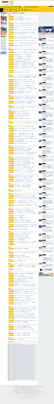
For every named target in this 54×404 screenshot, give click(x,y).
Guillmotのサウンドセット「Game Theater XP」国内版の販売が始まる (25, 285)
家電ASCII (9, 7)
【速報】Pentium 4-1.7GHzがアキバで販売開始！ (22, 118)
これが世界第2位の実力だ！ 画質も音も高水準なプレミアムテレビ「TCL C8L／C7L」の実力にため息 (47, 54)
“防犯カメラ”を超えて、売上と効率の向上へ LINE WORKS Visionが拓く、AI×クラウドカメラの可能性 (47, 48)
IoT (4, 6)
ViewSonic (28, 9)
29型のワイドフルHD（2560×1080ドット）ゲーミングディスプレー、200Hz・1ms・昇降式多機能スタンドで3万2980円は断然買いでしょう (47, 108)
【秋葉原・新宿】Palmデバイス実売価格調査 (21, 248)
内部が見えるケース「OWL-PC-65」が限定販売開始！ (22, 220)
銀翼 (14, 244)
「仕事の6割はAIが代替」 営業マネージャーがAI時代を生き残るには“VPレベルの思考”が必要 (47, 183)
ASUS (22, 8)
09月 (27, 345)
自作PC (26, 6)
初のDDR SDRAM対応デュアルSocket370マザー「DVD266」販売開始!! (25, 224)
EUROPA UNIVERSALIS (18, 190)
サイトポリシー (18, 395)
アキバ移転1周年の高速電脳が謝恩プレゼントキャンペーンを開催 (24, 61)
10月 (29, 345)
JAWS (4, 10)
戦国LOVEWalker (43, 393)
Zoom (34, 10)
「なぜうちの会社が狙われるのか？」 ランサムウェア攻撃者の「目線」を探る (47, 244)
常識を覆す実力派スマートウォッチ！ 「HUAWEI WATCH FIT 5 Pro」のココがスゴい (47, 144)
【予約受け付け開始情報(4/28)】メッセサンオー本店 (22, 18)
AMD (7, 9)
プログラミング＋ (30, 391)
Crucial (22, 9)
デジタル (13, 6)
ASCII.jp (5, 2)
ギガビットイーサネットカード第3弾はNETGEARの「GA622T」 (24, 167)
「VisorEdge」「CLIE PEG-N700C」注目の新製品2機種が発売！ (24, 273)
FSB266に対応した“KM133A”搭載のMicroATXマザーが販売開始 (24, 32)
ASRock (19, 9)
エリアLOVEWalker (15, 393)
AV (27, 6)
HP (25, 8)
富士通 (4, 8)
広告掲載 (36, 395)
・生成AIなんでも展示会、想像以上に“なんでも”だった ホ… (3, 41)
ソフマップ (13, 11)
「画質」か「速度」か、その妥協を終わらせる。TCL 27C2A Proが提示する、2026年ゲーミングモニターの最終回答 (47, 101)
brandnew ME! (16, 11)
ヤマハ (31, 10)
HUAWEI (25, 9)
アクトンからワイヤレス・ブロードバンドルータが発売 (23, 168)
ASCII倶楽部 (51, 6)
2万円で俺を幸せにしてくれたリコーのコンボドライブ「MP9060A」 (25, 302)
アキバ (29, 6)
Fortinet (28, 10)
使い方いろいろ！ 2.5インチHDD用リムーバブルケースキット (24, 233)
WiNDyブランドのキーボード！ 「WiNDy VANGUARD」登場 (24, 87)
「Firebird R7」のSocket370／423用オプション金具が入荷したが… (25, 66)
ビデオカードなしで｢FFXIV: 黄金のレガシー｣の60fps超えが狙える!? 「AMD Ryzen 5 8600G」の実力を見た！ (47, 265)
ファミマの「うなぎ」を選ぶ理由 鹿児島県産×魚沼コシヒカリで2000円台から (48, 71)
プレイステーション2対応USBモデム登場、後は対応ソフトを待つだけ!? (25, 23)
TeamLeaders (20, 7)
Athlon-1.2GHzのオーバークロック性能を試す (21, 113)
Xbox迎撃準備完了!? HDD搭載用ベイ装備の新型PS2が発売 (23, 181)
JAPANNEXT (10, 11)
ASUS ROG (10, 9)
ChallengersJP (36, 7)
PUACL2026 (32, 7)
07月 (23, 345)
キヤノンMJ (7, 11)
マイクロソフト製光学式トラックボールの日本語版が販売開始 (24, 211)
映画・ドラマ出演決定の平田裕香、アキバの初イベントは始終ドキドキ (25, 265)
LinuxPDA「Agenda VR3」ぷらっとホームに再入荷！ (22, 147)
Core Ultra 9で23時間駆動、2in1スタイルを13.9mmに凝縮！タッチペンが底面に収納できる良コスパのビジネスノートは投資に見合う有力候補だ (47, 79)
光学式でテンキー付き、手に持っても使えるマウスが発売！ (23, 295)
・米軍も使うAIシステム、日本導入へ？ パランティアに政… (3, 38)
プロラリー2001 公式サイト (18, 269)
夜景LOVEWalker (29, 393)
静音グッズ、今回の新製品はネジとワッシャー (21, 217)
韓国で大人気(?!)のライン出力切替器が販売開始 (21, 150)
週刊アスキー (16, 7)
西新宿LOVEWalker (24, 393)
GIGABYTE (13, 9)
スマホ (32, 6)
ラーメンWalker (11, 393)
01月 (11, 345)
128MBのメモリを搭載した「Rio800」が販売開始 (22, 59)
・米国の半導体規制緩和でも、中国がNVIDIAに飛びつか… (3, 43)
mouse (7, 8)
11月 (32, 345)
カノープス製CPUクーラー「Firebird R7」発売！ (22, 333)
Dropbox (19, 10)
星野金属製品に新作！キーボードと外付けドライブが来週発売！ (24, 136)
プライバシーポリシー (24, 395)
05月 (19, 345)
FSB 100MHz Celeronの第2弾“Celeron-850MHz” (21, 234)
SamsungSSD (16, 9)
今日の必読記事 (18, 392)
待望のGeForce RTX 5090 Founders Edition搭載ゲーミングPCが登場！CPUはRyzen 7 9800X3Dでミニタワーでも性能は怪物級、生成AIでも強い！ (47, 152)
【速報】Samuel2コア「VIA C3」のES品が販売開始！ (22, 185)
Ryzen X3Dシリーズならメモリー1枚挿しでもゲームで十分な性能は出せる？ (47, 41)
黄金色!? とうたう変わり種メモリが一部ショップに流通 (23, 200)
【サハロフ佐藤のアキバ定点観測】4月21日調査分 (22, 115)
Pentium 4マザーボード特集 (18, 116)
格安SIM (6, 7)
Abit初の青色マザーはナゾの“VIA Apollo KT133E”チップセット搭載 (24, 284)
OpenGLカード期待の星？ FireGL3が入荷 (20, 143)
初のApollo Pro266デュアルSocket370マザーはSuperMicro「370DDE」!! (25, 320)
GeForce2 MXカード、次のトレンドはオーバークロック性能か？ (24, 329)
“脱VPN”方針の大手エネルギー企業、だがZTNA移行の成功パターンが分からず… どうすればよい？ (47, 251)
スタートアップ (35, 6)
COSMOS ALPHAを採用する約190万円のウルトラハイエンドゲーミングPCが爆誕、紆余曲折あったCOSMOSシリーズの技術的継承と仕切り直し (47, 115)
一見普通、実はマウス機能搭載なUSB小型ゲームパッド (23, 311)
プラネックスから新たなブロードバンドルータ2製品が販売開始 (24, 314)
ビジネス (7, 6)
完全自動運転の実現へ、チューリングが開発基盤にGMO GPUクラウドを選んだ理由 (47, 195)
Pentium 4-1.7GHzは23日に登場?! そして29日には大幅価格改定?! (24, 153)
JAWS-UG (18, 388)
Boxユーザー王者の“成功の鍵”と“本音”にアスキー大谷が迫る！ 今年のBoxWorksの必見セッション (47, 231)
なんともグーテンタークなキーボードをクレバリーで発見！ (23, 25)
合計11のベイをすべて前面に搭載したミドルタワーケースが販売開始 (25, 241)
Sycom (13, 8)
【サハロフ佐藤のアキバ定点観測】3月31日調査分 (22, 335)
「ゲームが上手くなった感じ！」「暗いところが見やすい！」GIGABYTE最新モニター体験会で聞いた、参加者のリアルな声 (47, 66)
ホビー (23, 6)
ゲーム (38, 6)
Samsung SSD (16, 390)
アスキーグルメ (12, 7)
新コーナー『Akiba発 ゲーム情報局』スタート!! (21, 165)
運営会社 (29, 395)
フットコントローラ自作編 (18, 16)
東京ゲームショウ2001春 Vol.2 (19, 339)
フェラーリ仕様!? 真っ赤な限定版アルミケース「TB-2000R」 (24, 276)
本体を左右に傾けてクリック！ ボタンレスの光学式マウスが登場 (24, 170)
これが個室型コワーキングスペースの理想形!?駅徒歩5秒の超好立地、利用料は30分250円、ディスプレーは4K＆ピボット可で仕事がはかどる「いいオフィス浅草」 (47, 259)
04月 (17, 345)
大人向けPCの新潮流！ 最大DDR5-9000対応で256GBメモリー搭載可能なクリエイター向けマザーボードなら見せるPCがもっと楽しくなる (47, 189)
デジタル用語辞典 (26, 392)
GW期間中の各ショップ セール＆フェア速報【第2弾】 (22, 54)
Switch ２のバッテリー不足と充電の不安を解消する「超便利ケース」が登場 (47, 209)
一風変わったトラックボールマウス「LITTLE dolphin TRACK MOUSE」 (25, 152)
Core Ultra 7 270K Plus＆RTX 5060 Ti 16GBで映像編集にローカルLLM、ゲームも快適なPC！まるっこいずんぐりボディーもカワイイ (47, 167)
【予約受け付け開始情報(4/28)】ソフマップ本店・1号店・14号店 (24, 19)
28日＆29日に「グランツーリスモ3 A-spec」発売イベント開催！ (24, 83)
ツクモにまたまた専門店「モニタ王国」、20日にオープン (23, 179)
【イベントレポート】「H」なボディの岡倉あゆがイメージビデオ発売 (25, 122)
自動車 (20, 6)
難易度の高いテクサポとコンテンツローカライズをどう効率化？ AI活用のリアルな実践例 (47, 87)
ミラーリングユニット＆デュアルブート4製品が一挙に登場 (23, 126)
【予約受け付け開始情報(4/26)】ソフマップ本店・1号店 (23, 91)
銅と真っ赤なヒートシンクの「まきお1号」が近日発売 (22, 177)
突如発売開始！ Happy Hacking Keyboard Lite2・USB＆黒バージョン (25, 316)
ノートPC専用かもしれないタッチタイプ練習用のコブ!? (23, 209)
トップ (1, 6)
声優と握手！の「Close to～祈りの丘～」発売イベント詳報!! (23, 159)
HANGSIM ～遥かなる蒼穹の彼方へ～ (20, 255)
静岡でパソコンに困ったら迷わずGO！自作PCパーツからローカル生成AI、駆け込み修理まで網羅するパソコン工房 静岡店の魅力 (47, 123)
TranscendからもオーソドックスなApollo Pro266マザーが (23, 291)
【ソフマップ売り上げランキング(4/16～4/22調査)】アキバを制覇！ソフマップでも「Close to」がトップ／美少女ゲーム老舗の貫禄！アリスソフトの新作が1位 (23, 77)
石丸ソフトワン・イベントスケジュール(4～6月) (21, 70)
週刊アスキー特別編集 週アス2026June (3, 15)
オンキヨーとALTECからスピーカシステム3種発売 (22, 56)
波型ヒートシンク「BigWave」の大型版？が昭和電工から (23, 36)
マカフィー (4, 11)
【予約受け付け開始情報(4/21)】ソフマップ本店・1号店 (23, 141)
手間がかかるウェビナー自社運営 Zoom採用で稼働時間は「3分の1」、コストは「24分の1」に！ (48, 223)
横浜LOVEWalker (20, 393)
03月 (15, 345)
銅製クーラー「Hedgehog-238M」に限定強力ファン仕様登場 (24, 133)
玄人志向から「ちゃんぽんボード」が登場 (21, 236)
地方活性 (29, 7)
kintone (10, 10)
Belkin (31, 9)
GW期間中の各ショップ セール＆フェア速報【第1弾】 (22, 85)
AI (3, 6)
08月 (25, 345)
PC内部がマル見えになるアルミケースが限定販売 (22, 297)
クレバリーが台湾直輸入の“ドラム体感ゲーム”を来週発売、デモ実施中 (25, 138)
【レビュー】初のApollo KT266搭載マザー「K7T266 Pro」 (23, 327)
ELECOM (4, 9)
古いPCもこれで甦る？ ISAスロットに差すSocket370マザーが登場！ (25, 309)
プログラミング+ (24, 7)
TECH (10, 6)
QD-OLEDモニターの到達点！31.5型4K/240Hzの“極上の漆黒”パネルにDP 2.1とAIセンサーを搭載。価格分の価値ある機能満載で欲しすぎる (47, 202)
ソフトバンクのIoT (37, 10)
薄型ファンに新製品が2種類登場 (19, 239)
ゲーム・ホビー (11, 2)
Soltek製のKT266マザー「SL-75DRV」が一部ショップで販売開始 (24, 196)
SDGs (27, 7)
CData (22, 10)
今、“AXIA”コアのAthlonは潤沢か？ (19, 215)
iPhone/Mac (17, 6)
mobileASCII (29, 392)
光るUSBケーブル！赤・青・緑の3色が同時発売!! (22, 161)
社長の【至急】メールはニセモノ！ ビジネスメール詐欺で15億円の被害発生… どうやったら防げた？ (47, 160)
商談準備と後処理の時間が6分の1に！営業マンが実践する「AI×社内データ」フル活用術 (47, 237)
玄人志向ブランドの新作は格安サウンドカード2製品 (22, 300)
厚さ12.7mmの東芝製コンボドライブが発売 (21, 72)
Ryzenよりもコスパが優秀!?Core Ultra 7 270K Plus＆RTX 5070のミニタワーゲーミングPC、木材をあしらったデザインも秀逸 (47, 60)
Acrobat (8, 10)
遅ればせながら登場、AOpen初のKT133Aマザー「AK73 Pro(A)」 (24, 289)
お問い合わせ (33, 395)
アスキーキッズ (2, 7)
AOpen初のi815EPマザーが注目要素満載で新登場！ (22, 326)
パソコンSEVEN (16, 8)
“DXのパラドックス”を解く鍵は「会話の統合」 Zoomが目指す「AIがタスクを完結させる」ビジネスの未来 (47, 176)
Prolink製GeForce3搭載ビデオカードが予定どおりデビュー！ (24, 45)
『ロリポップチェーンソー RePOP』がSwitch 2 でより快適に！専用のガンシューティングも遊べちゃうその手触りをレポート (47, 216)
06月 (21, 345)
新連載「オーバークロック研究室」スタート (21, 111)
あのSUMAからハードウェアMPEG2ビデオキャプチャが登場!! (24, 64)
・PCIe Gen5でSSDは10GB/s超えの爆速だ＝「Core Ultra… (3, 49)
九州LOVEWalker (34, 393)
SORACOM (24, 390)
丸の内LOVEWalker (38, 393)
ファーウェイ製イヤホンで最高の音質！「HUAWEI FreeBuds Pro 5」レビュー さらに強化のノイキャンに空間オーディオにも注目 (47, 94)
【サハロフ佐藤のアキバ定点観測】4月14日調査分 (22, 186)
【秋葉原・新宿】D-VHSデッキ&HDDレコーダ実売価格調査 (23, 176)
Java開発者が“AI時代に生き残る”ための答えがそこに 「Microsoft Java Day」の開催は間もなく (47, 130)
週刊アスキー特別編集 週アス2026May (3, 26)
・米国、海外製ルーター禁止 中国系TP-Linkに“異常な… (3, 46)
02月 (13, 345)
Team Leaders (25, 391)
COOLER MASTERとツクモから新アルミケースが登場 (23, 79)
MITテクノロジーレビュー (35, 392)
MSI (19, 8)
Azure (13, 10)
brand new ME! (32, 389)
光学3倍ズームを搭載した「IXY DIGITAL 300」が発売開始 (23, 278)
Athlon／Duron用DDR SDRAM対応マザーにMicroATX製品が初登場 (24, 101)
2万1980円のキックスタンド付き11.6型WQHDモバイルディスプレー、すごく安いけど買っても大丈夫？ (47, 137)
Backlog (25, 10)
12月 (33, 345)
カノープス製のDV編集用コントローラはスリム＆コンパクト (24, 58)
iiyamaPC (10, 8)
